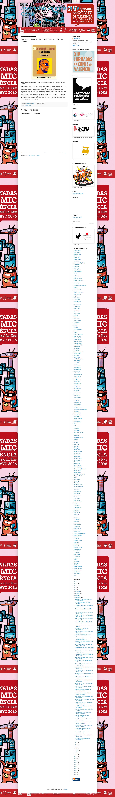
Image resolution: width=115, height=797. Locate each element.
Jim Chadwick (77, 378)
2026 (75, 581)
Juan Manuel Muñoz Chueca (80, 409)
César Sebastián (77, 304)
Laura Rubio (76, 434)
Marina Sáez (77, 463)
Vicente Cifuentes (78, 566)
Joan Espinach (77, 379)
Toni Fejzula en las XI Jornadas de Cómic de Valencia (83, 690)
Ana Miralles (76, 264)
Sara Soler (76, 545)
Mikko (75, 477)
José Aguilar (76, 395)
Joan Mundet (77, 381)
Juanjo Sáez (76, 416)
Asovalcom (77, 38)
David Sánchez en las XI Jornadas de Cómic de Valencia (83, 726)
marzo (77, 750)
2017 (75, 764)
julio (76, 742)
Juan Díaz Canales (78, 407)
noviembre (77, 593)
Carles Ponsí (77, 299)
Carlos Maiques (77, 301)
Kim (75, 425)
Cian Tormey (77, 306)
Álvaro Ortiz (76, 257)
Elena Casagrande (78, 329)
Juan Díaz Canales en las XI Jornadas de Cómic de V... (84, 658)
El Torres (76, 327)
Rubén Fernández (78, 535)
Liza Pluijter (76, 435)
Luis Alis (76, 439)
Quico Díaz (76, 514)
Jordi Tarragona (77, 392)
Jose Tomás (76, 400)
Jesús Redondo (77, 376)
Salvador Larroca (78, 540)
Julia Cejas (76, 420)
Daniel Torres (77, 313)
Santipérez (76, 544)
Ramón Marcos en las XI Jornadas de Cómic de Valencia (83, 703)
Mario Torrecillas (77, 465)
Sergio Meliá (77, 558)
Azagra (75, 287)
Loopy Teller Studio (78, 437)
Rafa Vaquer (77, 523)
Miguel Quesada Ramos (79, 474)
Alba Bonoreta (77, 252)
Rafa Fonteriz (77, 519)
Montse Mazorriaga (78, 486)
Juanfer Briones (77, 413)
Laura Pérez (76, 430)
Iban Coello (76, 355)
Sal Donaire (76, 538)
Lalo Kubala (76, 428)
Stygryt (75, 559)
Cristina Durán (77, 310)
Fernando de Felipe (78, 345)
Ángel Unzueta (77, 276)
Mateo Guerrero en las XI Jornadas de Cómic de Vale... (84, 719)
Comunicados (28, 105)
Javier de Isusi (77, 372)
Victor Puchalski (77, 570)
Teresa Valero (77, 561)
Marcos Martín (77, 461)
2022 (75, 589)
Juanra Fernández (78, 418)
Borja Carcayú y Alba (78, 292)
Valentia (75, 564)
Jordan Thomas (77, 385)
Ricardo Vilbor (77, 531)
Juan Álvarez (77, 406)
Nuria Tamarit (77, 493)
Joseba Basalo (77, 402)
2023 (75, 587)
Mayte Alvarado (77, 472)
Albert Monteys (77, 254)
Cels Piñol (76, 303)
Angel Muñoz (77, 275)
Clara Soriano (77, 308)
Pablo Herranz (77, 498)
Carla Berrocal (77, 297)
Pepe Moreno (77, 512)
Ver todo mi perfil (76, 45)
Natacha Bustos (77, 491)
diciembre (77, 591)
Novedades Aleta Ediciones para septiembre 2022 (82, 739)
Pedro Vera (76, 510)
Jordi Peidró (76, 390)
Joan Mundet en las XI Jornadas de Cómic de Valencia (83, 722)
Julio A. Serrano (77, 421)
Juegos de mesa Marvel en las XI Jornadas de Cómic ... (82, 638)
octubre (77, 595)
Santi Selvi (76, 542)
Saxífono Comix (77, 549)
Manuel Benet (77, 456)
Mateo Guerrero (77, 470)
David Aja (76, 315)
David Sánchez (77, 320)
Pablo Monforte (77, 500)
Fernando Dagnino (78, 343)
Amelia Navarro (77, 259)
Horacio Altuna (77, 353)
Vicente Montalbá (78, 568)
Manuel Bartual (77, 455)
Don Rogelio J (77, 322)
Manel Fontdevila (78, 451)
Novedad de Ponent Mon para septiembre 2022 (82, 629)
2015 (75, 768)
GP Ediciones (77, 350)
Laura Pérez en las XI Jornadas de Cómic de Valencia (83, 693)
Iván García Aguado (78, 359)
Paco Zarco (76, 505)
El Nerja (75, 325)
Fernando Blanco (78, 341)
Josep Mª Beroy (77, 404)
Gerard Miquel (77, 348)
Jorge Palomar (77, 393)
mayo (76, 746)
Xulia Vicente (77, 572)
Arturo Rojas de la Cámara (80, 285)
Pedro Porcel (77, 509)
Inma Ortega (77, 357)
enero (76, 754)
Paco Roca (76, 503)
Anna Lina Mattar (78, 278)
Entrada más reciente (26, 153)
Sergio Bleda (77, 554)
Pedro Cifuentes (77, 507)
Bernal (75, 290)
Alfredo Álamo (77, 256)
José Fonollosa (77, 397)
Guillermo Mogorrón (78, 352)
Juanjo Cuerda (77, 414)
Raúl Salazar (77, 526)
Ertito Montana (77, 336)
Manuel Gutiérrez (78, 458)
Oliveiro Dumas (77, 495)
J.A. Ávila (76, 364)
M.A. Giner (76, 444)
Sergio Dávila (77, 556)
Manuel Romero (77, 460)
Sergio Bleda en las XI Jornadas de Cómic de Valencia (83, 713)
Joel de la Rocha (77, 383)
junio (76, 744)
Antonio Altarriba (77, 283)
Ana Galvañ (76, 261)
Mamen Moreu (77, 449)
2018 (75, 762)
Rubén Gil (76, 537)
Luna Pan (76, 442)
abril (76, 748)
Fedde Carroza (77, 339)
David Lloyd (76, 317)
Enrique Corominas (78, 334)
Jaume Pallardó (77, 369)
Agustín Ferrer (77, 250)
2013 (75, 772)
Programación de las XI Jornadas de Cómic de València (83, 645)
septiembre (78, 597)
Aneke (75, 273)
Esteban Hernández (78, 338)
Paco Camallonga (78, 502)
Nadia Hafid (76, 489)
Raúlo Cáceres (77, 528)
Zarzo (75, 575)
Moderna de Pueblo (78, 484)
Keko (75, 423)
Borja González (77, 294)
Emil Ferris (76, 331)
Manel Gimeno (77, 453)
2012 (75, 774)
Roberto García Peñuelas (79, 533)
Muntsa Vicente (77, 488)
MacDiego (76, 448)
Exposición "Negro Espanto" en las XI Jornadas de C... (83, 600)
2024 (75, 585)
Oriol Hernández (77, 496)
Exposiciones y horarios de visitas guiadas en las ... (83, 635)
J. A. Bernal (76, 362)
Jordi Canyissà (77, 388)
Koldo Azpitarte (77, 427)
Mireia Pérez (77, 482)
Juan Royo (76, 411)
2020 (75, 758)
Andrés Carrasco (78, 271)
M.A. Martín (76, 446)
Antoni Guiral (77, 282)
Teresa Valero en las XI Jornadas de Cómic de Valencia (83, 661)
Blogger (65, 789)
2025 (75, 583)
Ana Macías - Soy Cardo (79, 263)
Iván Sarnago (77, 360)
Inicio (45, 153)
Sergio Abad (76, 552)
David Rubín (76, 318)
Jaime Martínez (77, 367)
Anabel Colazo (77, 269)
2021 (75, 756)
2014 (75, 770)
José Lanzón (77, 399)
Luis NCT (76, 441)
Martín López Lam (78, 467)
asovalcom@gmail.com (78, 193)
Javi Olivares (77, 371)
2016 (75, 766)
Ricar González (77, 530)
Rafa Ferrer (76, 517)
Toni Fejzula (76, 563)
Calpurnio (76, 296)
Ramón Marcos (77, 524)
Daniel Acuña (77, 311)
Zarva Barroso (77, 573)
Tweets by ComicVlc (77, 217)
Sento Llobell (77, 551)
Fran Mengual (77, 346)
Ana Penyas (76, 268)
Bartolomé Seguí (77, 289)
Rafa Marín (76, 521)
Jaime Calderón (77, 366)
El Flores (76, 324)
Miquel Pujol (76, 481)
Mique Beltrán (77, 479)
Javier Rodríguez (78, 374)
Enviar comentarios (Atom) (34, 155)
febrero (77, 752)
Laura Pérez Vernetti (78, 432)
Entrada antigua (63, 153)
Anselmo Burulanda (78, 280)
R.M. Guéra (76, 516)
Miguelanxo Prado (78, 475)
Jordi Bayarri (77, 386)
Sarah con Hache (78, 547)
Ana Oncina (76, 266)
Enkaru (75, 332)
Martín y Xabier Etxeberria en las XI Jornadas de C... (83, 729)
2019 (75, 760)
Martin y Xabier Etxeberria (80, 469)
